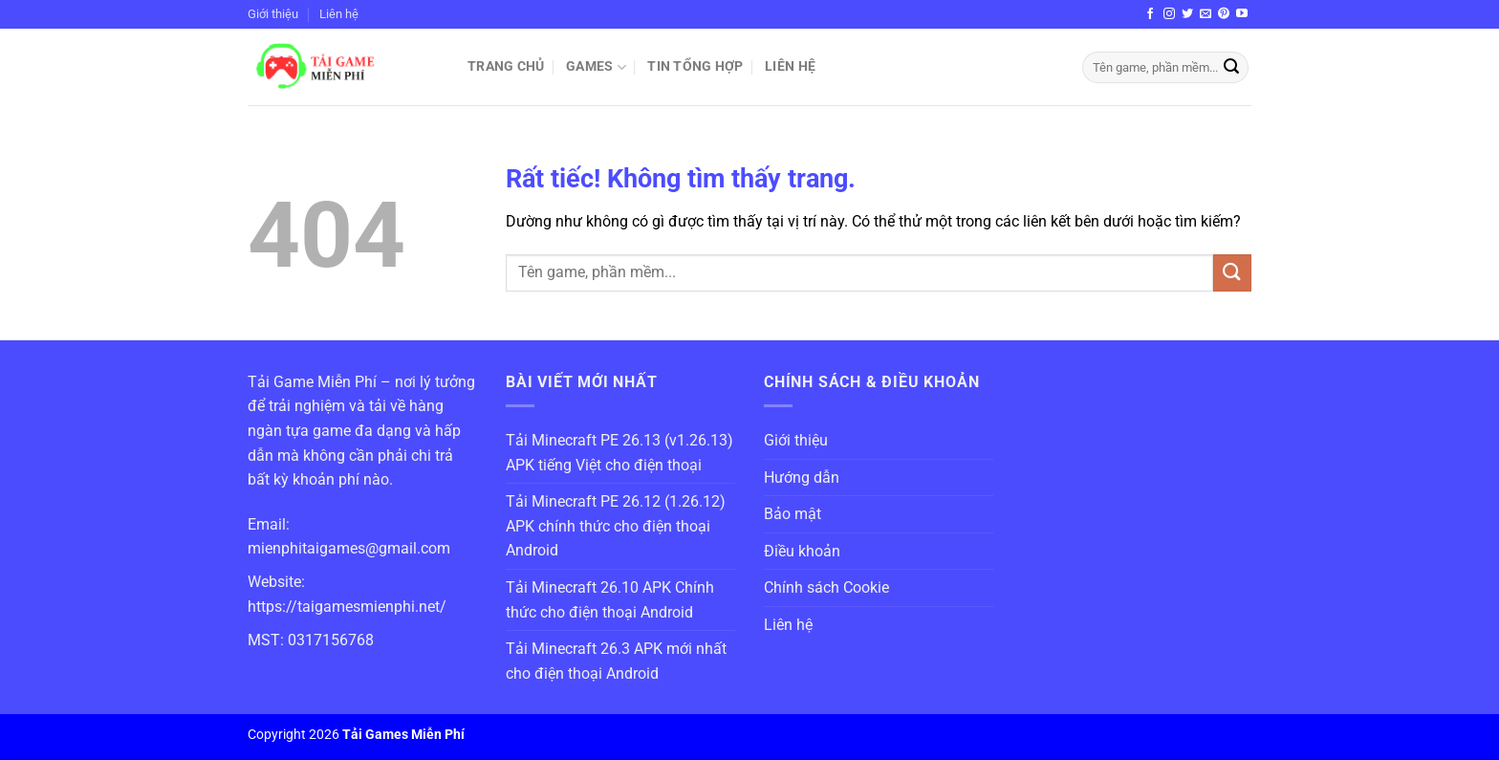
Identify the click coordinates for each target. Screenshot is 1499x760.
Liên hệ (338, 14)
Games (596, 67)
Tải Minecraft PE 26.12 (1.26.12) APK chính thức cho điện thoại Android (616, 525)
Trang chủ (506, 66)
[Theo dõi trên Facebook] (1150, 14)
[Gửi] (1231, 68)
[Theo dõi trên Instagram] (1169, 14)
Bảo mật (792, 514)
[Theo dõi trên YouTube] (1242, 14)
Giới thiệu (273, 14)
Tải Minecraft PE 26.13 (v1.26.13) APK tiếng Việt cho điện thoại (619, 452)
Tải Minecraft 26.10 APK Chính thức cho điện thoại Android (610, 599)
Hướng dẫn (801, 477)
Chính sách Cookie (826, 587)
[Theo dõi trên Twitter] (1187, 14)
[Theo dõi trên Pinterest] (1223, 14)
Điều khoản (802, 551)
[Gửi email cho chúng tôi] (1205, 14)
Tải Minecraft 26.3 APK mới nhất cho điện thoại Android (616, 661)
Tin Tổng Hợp (695, 66)
